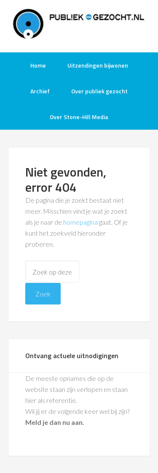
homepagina (80, 222)
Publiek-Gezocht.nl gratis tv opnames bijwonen (79, 25)
